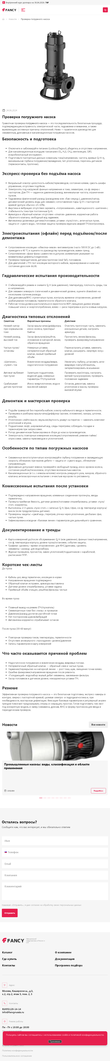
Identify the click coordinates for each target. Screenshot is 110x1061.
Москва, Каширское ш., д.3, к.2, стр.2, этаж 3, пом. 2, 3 (17, 992)
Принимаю (55, 1041)
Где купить (9, 959)
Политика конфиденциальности (17, 1050)
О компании (63, 952)
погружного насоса (36, 123)
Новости (13, 19)
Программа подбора (68, 965)
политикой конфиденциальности (87, 1034)
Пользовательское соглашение (17, 1056)
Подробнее (98, 791)
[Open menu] (23, 10)
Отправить (10, 913)
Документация (64, 959)
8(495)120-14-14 (11, 1009)
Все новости (98, 724)
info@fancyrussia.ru (13, 1012)
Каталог (7, 952)
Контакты (8, 965)
